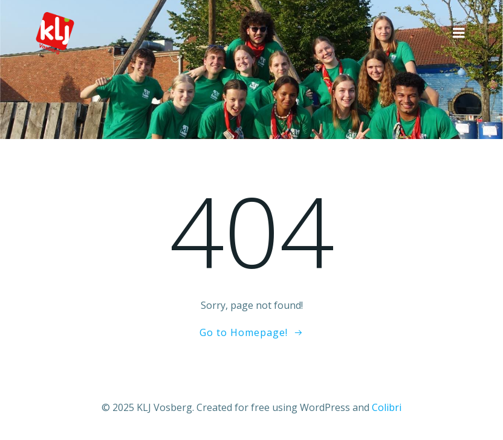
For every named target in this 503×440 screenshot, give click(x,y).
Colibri (386, 407)
